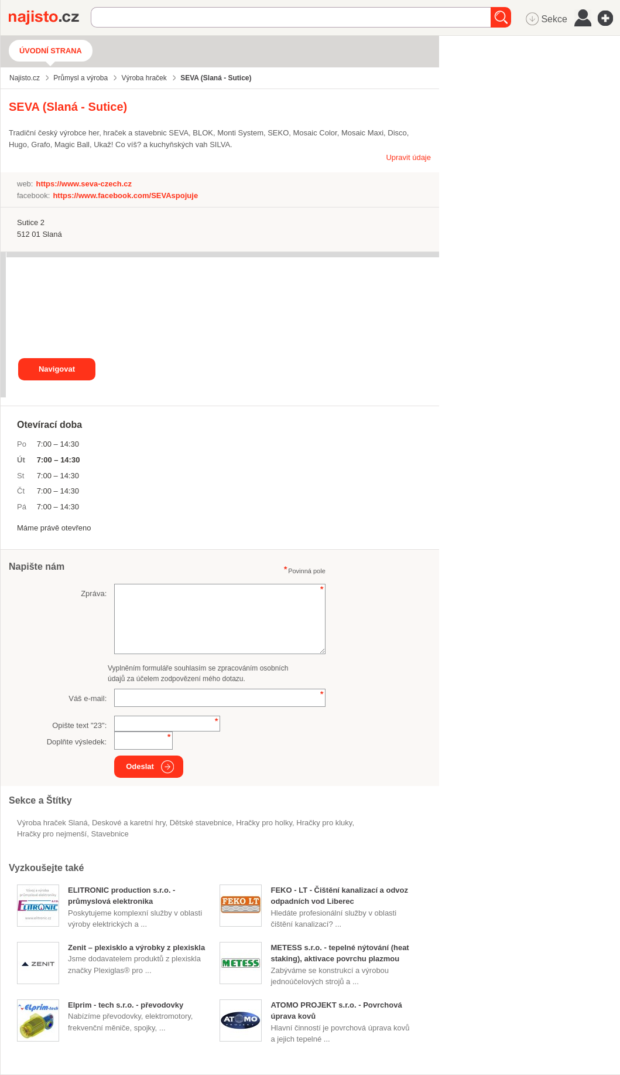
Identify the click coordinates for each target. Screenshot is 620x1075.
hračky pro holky (264, 822)
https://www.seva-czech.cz (84, 183)
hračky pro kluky (324, 822)
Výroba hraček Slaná (52, 822)
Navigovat (57, 369)
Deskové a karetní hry (128, 822)
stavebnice (109, 833)
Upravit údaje (408, 157)
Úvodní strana (50, 50)
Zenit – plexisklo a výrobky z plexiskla (136, 947)
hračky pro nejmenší (52, 833)
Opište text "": (79, 725)
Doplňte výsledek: (77, 741)
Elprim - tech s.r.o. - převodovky (125, 1005)
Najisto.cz (50, 17)
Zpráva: (94, 593)
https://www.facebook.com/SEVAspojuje (125, 195)
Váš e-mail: (87, 698)
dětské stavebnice (201, 822)
